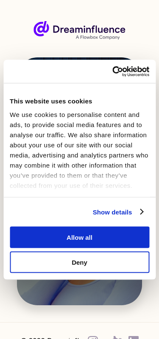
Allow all (79, 237)
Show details (112, 211)
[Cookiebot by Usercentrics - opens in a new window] (113, 71)
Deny (79, 262)
